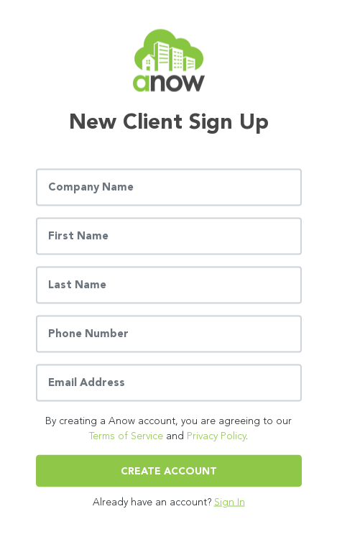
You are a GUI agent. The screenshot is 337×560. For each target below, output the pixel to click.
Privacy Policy (216, 435)
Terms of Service (126, 435)
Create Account (169, 470)
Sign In (229, 501)
